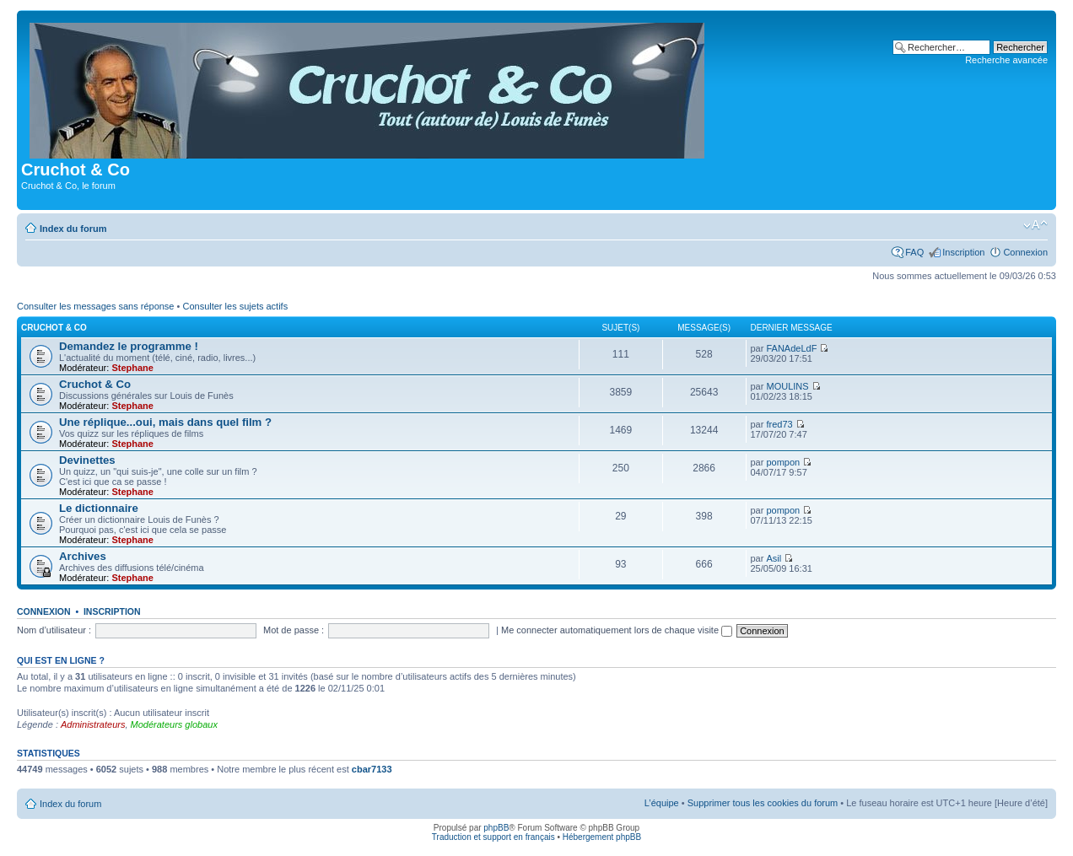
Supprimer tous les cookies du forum (762, 803)
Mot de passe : (293, 630)
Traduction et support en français (493, 837)
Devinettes (87, 460)
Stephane (132, 368)
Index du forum (73, 228)
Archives (82, 556)
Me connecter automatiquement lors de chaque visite (616, 630)
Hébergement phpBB (602, 837)
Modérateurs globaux (174, 724)
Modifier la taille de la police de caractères (1035, 225)
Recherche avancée (1006, 60)
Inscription (963, 252)
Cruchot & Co (54, 327)
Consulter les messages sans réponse (95, 306)
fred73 (779, 424)
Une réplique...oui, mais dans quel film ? (165, 422)
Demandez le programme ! (128, 346)
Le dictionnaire (98, 508)
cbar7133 (372, 769)
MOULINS (787, 386)
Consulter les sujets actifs (235, 306)
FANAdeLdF (791, 348)
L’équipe (661, 803)
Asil (773, 558)
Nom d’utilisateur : (54, 630)
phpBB (496, 827)
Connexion (1025, 252)
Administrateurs (93, 724)
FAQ (914, 252)
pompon (783, 462)
